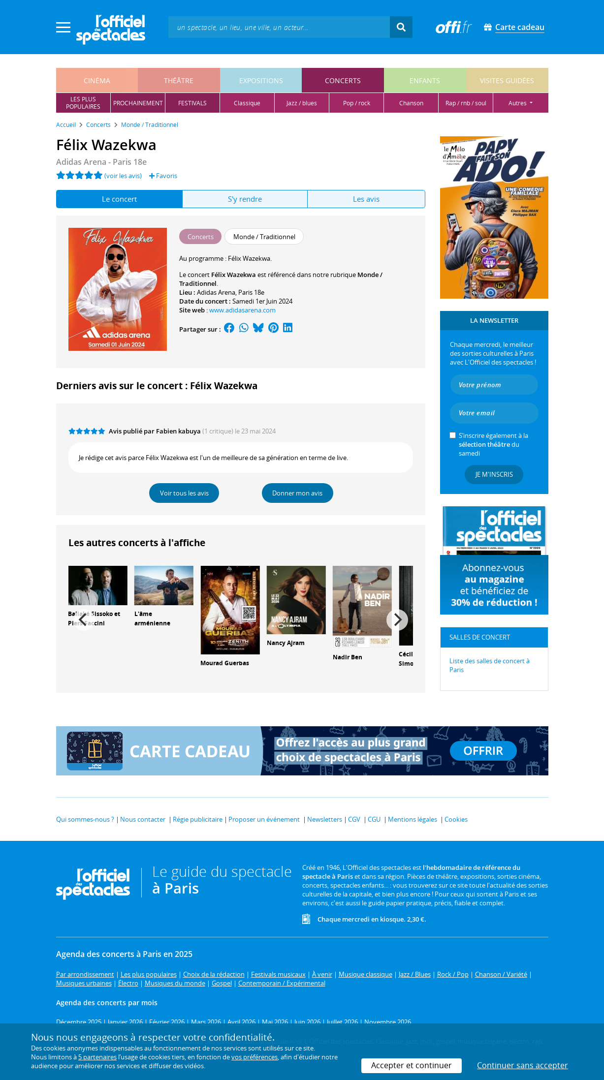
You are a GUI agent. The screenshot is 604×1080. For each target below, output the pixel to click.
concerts (343, 80)
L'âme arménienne (152, 618)
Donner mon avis (297, 493)
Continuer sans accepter (522, 1065)
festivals (192, 103)
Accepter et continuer (411, 1065)
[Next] (397, 620)
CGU (374, 819)
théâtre (178, 80)
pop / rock (356, 103)
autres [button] (518, 103)
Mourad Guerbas (224, 663)
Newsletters (324, 819)
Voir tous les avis (184, 493)
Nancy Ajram (286, 643)
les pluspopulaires (83, 103)
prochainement (138, 103)
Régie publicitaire (198, 819)
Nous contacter (142, 819)
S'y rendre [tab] (245, 199)
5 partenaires (97, 1056)
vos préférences (254, 1056)
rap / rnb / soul (465, 103)
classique (247, 103)
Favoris (163, 175)
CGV (354, 819)
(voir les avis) (123, 175)
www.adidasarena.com (242, 310)
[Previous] (84, 620)
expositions (261, 80)
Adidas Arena (216, 292)
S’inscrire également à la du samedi (493, 444)
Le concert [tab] (119, 199)
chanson (411, 103)
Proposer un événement (264, 819)
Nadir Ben (347, 657)
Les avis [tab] (366, 199)
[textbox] (279, 26)
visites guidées (507, 80)
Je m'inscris (494, 474)
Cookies (456, 819)
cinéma (97, 80)
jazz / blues (301, 103)
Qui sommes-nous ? (85, 819)
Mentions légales (412, 819)
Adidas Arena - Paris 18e (101, 161)
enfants (425, 80)
